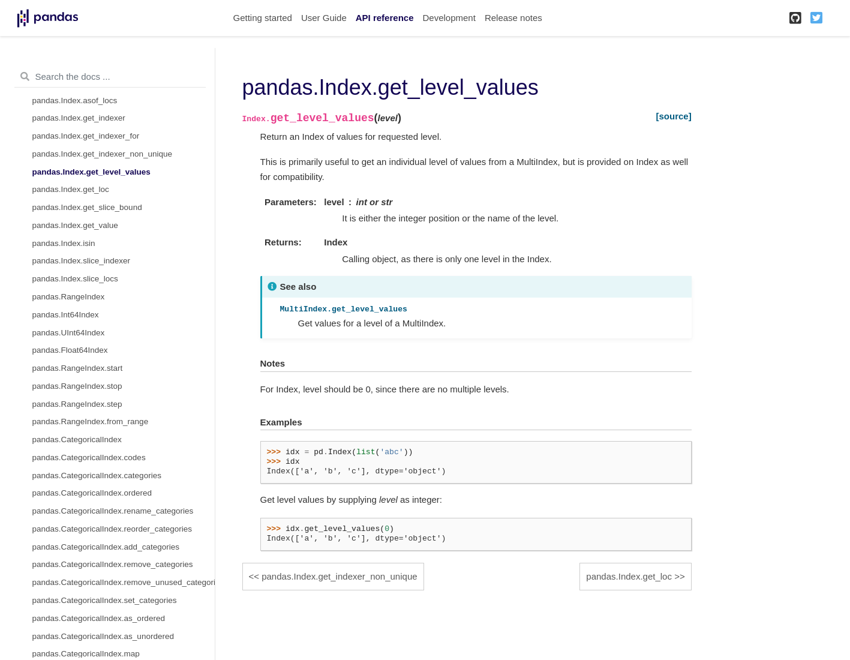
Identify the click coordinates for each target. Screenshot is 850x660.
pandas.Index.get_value (75, 225)
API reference (385, 18)
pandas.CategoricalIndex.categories (96, 475)
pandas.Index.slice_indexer (81, 260)
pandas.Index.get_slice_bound (87, 207)
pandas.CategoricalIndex (77, 439)
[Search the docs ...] (110, 77)
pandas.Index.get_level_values (91, 171)
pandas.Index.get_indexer (78, 117)
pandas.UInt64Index (68, 332)
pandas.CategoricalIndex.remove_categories (112, 564)
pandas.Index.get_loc (70, 189)
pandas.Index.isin (63, 243)
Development (448, 18)
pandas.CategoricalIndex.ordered (92, 492)
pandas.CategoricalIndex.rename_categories (113, 510)
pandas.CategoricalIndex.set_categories (104, 600)
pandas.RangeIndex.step (77, 404)
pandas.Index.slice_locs (75, 278)
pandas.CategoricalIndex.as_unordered (103, 636)
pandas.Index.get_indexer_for (86, 135)
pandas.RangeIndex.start (77, 368)
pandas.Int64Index (65, 314)
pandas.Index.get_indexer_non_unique (102, 153)
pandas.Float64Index (70, 350)
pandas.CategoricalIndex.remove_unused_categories (123, 582)
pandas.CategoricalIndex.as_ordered (98, 618)
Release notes (513, 18)
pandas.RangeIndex (68, 296)
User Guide (324, 18)
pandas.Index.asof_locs (75, 100)
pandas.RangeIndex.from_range (90, 421)
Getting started (262, 18)
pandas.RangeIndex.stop (77, 386)
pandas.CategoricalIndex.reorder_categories (112, 528)
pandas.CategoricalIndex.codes (89, 457)
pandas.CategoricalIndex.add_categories (105, 546)
